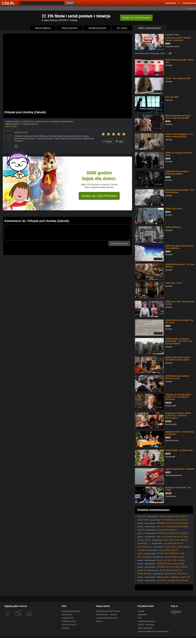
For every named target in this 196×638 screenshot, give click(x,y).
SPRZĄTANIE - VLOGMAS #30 (179, 450)
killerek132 (142, 516)
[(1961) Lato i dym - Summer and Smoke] (149, 308)
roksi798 (141, 530)
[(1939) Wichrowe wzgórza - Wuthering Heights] (149, 178)
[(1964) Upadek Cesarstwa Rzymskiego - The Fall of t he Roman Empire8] (149, 346)
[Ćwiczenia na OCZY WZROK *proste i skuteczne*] (149, 42)
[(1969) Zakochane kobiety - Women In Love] (149, 383)
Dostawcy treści (68, 621)
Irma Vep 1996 (171, 97)
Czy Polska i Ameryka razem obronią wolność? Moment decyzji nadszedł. (162, 581)
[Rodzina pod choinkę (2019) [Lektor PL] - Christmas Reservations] (149, 420)
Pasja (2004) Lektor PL (167, 530)
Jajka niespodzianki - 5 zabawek (180, 469)
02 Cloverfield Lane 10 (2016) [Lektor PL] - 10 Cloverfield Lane (162, 521)
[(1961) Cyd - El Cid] (149, 290)
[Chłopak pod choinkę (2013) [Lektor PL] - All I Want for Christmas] (149, 401)
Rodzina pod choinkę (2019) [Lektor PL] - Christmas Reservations (178, 415)
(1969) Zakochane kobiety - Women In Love (177, 377)
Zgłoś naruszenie (145, 628)
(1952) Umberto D (173, 227)
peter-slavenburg (144, 547)
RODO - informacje (146, 625)
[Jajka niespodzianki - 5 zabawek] (149, 476)
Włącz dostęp (11, 126)
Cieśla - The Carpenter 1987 (178, 78)
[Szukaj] (41, 3)
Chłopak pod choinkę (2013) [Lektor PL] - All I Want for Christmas (178, 397)
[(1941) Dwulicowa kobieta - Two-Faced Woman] (149, 197)
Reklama (65, 628)
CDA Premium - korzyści (106, 614)
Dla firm (99, 621)
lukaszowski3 (143, 520)
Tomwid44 (141, 550)
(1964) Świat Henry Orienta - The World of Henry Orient (178, 358)
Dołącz (136, 17)
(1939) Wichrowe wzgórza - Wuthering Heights (177, 172)
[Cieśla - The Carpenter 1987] (149, 85)
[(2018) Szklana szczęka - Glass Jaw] (149, 67)
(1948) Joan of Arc (173, 208)
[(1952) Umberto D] (149, 234)
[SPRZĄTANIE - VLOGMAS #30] (149, 457)
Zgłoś (119, 141)
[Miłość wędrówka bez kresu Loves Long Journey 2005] (149, 122)
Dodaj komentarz (119, 243)
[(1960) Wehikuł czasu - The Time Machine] (149, 271)
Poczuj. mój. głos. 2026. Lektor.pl (170, 560)
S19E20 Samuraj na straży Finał (170, 563)
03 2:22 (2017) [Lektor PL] (171, 570)
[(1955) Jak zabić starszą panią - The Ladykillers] (149, 253)
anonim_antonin (144, 540)
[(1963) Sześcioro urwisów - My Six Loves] (149, 327)
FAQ (140, 618)
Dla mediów (67, 614)
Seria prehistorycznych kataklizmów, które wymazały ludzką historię (160, 558)
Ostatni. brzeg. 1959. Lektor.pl (177, 547)
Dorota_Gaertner (144, 574)
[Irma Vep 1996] (149, 104)
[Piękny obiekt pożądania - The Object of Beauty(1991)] (149, 141)
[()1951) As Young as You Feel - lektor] (149, 160)
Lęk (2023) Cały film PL (173, 543)
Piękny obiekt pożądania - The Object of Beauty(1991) (179, 135)
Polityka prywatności (146, 621)
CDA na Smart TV (69, 625)
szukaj (70, 3)
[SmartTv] (20, 617)
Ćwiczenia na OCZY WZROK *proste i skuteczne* (178, 39)
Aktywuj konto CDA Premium (108, 611)
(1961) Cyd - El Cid (173, 283)
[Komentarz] (67, 232)
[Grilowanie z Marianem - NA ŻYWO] (149, 494)
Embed (107, 141)
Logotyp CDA (67, 618)
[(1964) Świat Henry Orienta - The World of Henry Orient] (149, 364)
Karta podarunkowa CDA (106, 618)
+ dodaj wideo (190, 8)
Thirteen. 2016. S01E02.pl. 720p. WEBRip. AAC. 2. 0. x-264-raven (161, 554)
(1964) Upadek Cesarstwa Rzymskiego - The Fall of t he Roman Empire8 (178, 341)
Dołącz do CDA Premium (99, 196)
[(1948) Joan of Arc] (149, 215)
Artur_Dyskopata (144, 557)
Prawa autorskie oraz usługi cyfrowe (153, 631)
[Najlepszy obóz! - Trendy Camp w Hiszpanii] (149, 439)
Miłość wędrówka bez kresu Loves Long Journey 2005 (178, 116)
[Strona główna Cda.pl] (8, 3)
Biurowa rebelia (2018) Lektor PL (174, 516)
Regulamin (142, 614)
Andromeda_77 (144, 543)
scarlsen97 (142, 570)
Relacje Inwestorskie (71, 611)
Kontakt (141, 611)
